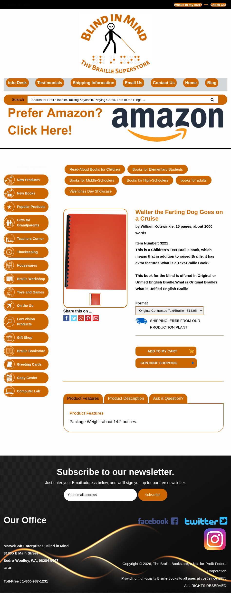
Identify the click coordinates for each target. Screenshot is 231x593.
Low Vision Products (26, 321)
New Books (26, 193)
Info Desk (17, 82)
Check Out (218, 5)
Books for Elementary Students (158, 169)
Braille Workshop (31, 279)
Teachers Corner (30, 239)
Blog (211, 82)
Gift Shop (24, 338)
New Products (28, 180)
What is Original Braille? (196, 282)
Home (191, 82)
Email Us (133, 82)
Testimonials (49, 82)
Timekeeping (27, 252)
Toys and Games (30, 292)
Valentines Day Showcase (91, 191)
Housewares (27, 265)
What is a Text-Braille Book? (184, 263)
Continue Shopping (159, 363)
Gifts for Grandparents (28, 222)
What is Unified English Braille (161, 289)
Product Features (83, 398)
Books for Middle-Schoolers (92, 180)
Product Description (126, 398)
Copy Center (27, 378)
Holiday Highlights (32, 166)
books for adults (194, 180)
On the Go (25, 306)
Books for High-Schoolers (147, 180)
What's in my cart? (188, 5)
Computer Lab (28, 391)
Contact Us (164, 82)
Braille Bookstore (31, 351)
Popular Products (31, 207)
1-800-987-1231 (17, 4)
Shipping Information (93, 82)
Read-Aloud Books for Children (95, 169)
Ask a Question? (168, 398)
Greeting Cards (29, 364)
